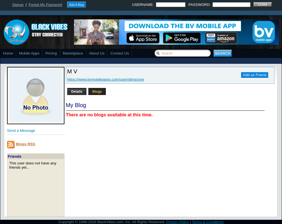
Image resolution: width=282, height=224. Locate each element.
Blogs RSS (25, 144)
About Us (97, 53)
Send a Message (21, 130)
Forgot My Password (45, 5)
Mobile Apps (29, 53)
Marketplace (73, 53)
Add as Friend (254, 75)
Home (8, 53)
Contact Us (119, 53)
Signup (17, 5)
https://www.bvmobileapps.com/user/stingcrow (105, 79)
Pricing (51, 53)
